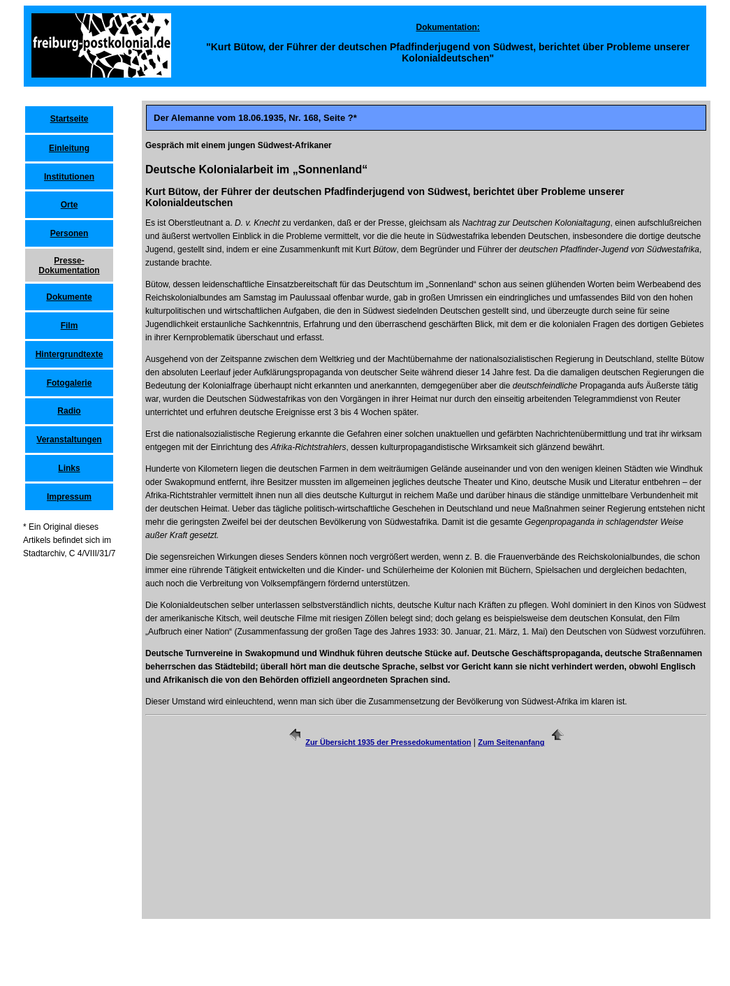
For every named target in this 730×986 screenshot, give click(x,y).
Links (69, 468)
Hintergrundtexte (69, 354)
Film (69, 326)
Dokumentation (446, 27)
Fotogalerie (69, 383)
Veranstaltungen (68, 439)
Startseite (69, 119)
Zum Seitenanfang (511, 742)
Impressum (69, 497)
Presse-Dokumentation (68, 265)
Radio (68, 411)
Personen (69, 233)
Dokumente (69, 297)
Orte (69, 205)
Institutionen (69, 177)
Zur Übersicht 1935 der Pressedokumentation (388, 742)
